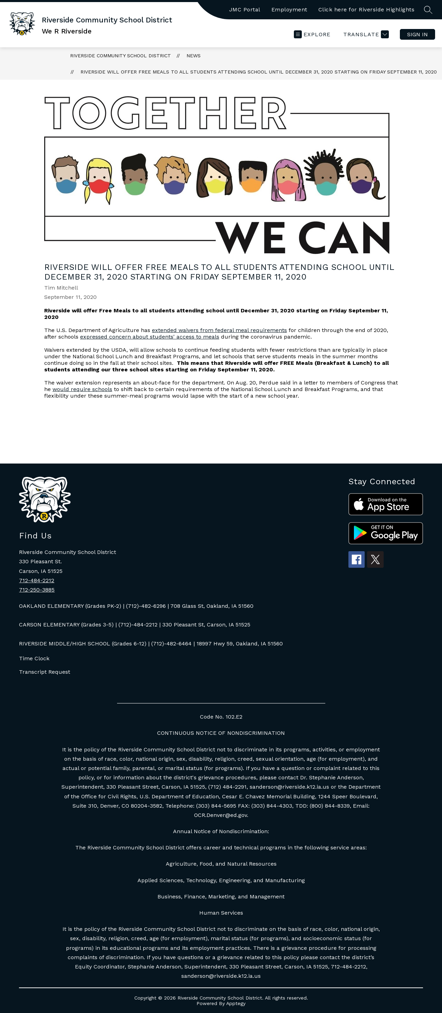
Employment (289, 9)
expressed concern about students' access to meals (149, 336)
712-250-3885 (37, 589)
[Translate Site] (365, 34)
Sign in (417, 34)
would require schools (82, 389)
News (193, 55)
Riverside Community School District (120, 55)
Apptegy (236, 1003)
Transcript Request (44, 672)
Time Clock (34, 658)
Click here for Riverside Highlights (366, 9)
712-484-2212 (36, 580)
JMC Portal (244, 9)
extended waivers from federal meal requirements (219, 330)
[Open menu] (312, 34)
